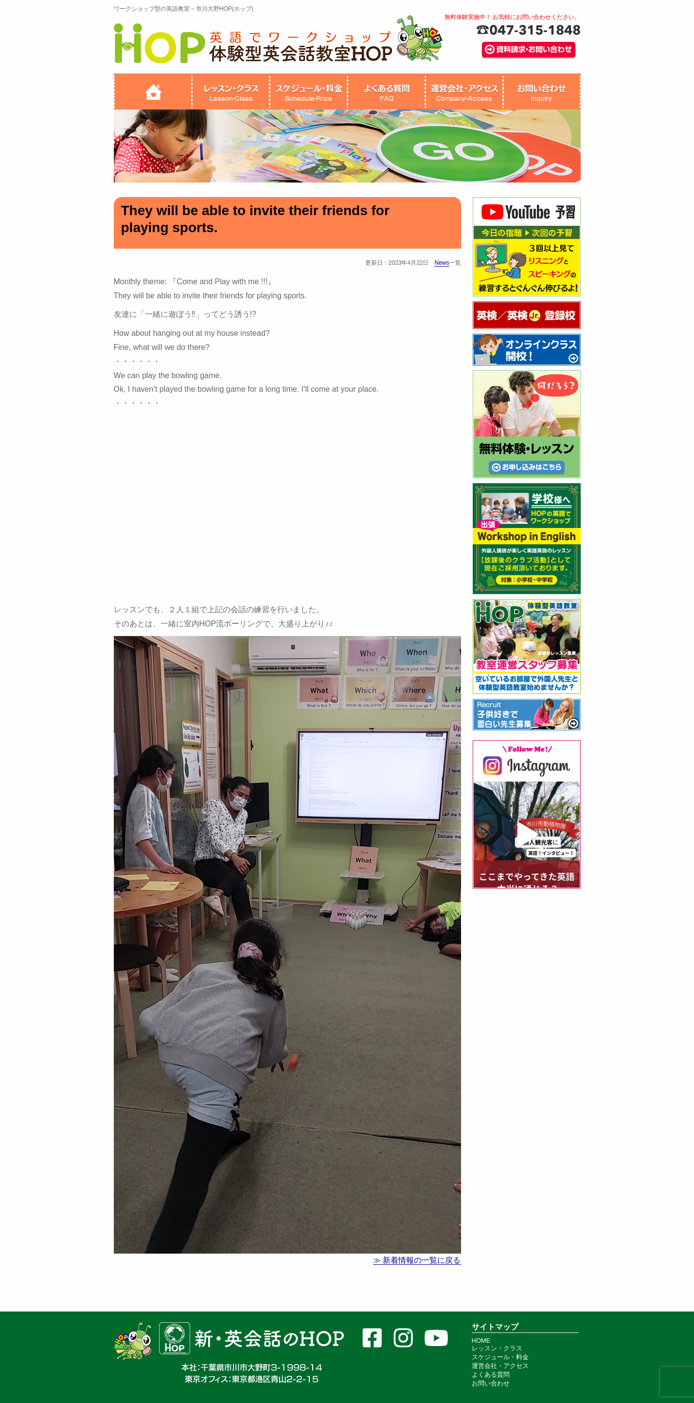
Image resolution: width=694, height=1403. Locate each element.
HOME (481, 1340)
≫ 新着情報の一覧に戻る (417, 1260)
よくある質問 (491, 1374)
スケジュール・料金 (500, 1357)
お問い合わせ (491, 1383)
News (441, 262)
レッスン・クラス (497, 1348)
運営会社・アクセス (500, 1365)
